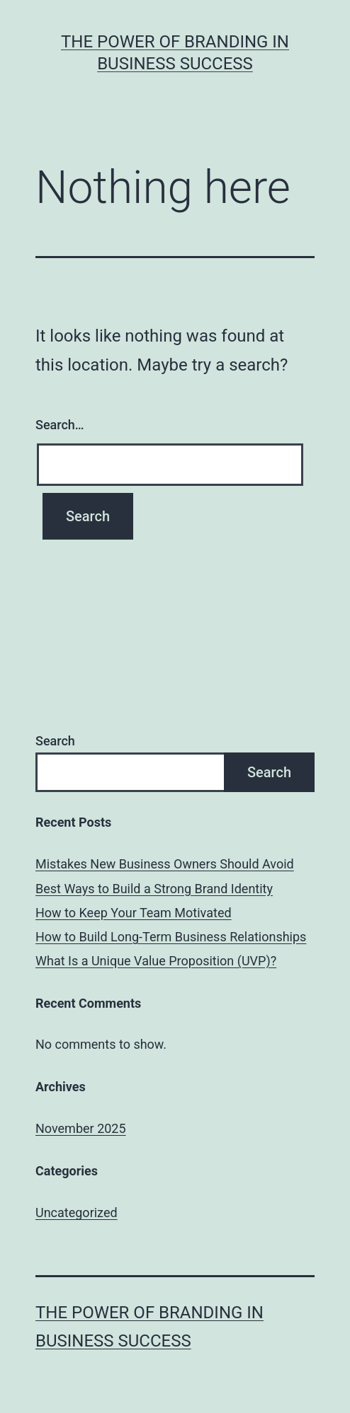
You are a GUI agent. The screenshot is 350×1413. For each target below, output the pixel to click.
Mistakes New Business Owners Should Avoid (164, 863)
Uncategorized (76, 1212)
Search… (59, 424)
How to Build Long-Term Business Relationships (170, 936)
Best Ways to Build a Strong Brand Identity (154, 888)
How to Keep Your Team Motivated (133, 912)
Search (55, 740)
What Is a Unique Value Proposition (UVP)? (155, 960)
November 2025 (80, 1128)
